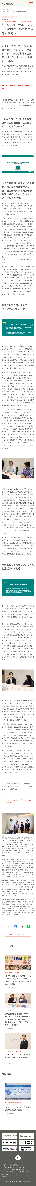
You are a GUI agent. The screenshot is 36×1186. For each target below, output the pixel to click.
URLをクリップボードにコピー (18, 934)
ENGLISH (4, 1176)
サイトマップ (16, 1174)
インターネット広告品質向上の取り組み (13, 1169)
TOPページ (4, 9)
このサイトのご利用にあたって (10, 1172)
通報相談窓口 (25, 1172)
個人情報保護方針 (15, 1165)
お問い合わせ (6, 1174)
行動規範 (4, 1165)
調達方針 (19, 1167)
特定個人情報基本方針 (8, 1167)
